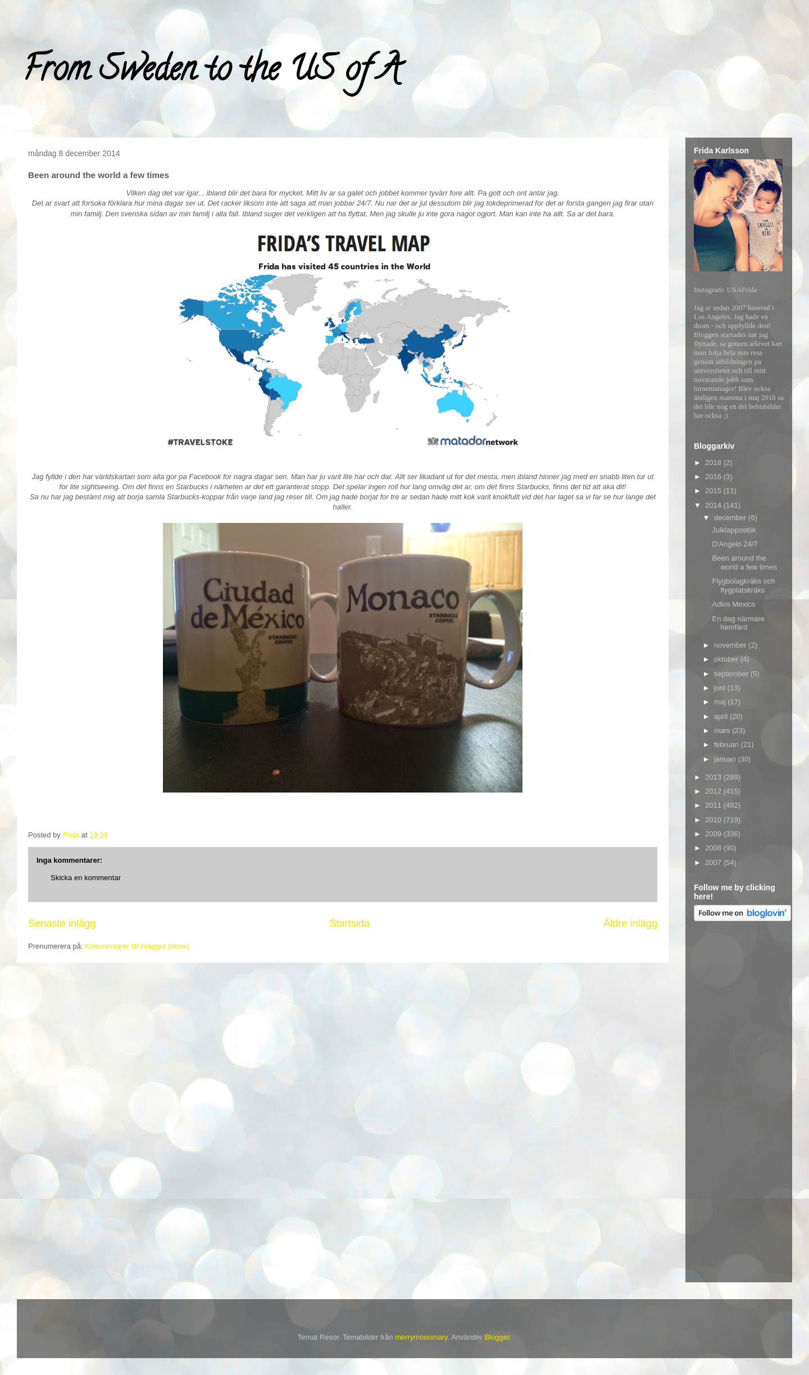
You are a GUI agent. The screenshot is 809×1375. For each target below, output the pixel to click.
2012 (714, 791)
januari (726, 759)
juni (721, 688)
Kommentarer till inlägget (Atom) (137, 946)
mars (723, 730)
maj (721, 702)
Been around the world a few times (744, 562)
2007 (714, 862)
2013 (714, 777)
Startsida (349, 923)
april (722, 716)
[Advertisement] (739, 1103)
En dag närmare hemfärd (738, 623)
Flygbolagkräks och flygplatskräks (743, 585)
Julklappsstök (734, 530)
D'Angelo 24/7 (734, 544)
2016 (714, 476)
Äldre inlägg (630, 923)
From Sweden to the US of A (211, 72)
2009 (714, 834)
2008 (714, 848)
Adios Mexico (733, 604)
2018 (714, 462)
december (731, 517)
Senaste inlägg (62, 923)
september (732, 674)
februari (727, 744)
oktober (727, 659)
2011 (714, 805)
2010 (714, 820)
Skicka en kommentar (86, 877)
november (731, 645)
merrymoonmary (421, 1337)
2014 (714, 505)
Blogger (496, 1337)
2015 (714, 490)
